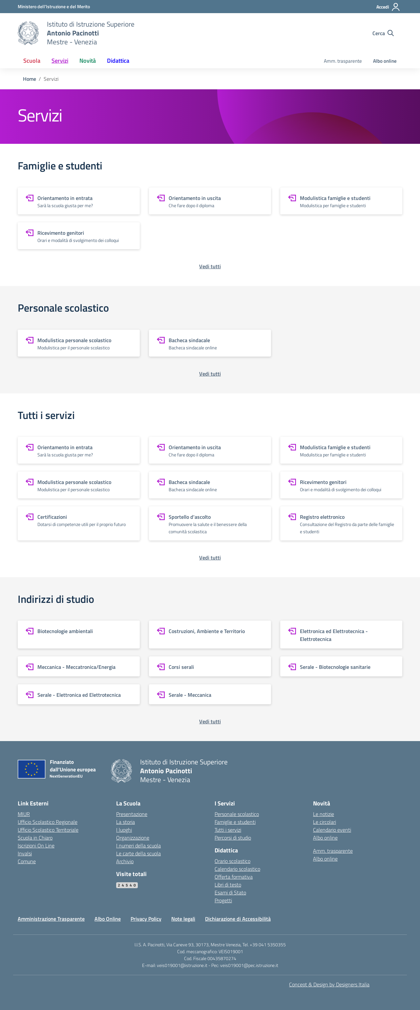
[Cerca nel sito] (383, 33)
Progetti (223, 900)
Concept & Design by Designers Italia (329, 984)
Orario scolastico (232, 861)
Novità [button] (87, 60)
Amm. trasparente (343, 61)
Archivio (125, 861)
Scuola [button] (31, 60)
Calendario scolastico (237, 869)
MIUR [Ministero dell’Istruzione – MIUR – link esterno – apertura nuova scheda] (24, 814)
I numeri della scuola (138, 845)
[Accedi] (388, 7)
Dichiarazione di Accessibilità (238, 919)
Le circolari (324, 822)
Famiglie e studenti (235, 822)
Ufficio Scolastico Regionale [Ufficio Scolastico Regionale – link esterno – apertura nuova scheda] (47, 822)
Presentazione (131, 814)
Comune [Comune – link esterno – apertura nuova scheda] (27, 861)
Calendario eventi (332, 830)
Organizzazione (132, 838)
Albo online (385, 61)
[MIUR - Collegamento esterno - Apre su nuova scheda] (54, 6)
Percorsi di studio (233, 838)
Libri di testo (228, 885)
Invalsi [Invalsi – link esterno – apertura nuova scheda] (25, 853)
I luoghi (124, 830)
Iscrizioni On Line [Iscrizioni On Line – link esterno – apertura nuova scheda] (36, 845)
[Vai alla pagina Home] (29, 79)
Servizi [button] (60, 60)
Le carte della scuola (138, 853)
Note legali (183, 919)
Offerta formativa (234, 877)
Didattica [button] (118, 60)
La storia (125, 822)
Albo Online (107, 919)
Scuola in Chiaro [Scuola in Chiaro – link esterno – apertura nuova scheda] (35, 838)
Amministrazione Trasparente (51, 919)
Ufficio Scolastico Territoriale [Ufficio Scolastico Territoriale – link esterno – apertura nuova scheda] (48, 830)
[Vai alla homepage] (28, 33)
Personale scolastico (237, 814)
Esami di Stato (230, 892)
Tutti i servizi (228, 830)
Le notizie (323, 814)
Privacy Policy (146, 919)
